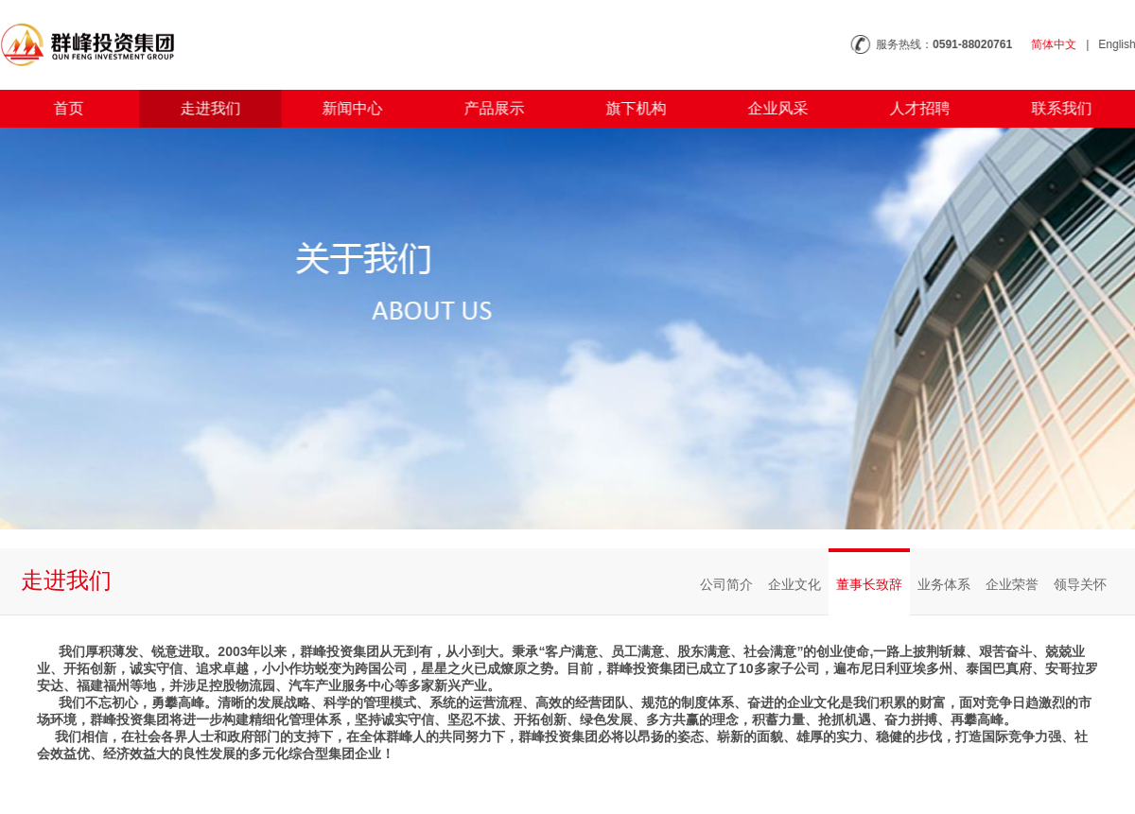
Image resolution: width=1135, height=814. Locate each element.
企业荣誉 (1012, 584)
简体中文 (1063, 44)
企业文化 (794, 584)
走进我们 (202, 108)
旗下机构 (628, 108)
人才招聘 (912, 108)
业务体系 (943, 584)
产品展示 (486, 108)
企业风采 (770, 108)
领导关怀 (1080, 584)
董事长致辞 (869, 584)
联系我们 (1053, 108)
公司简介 (726, 584)
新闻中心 (344, 108)
